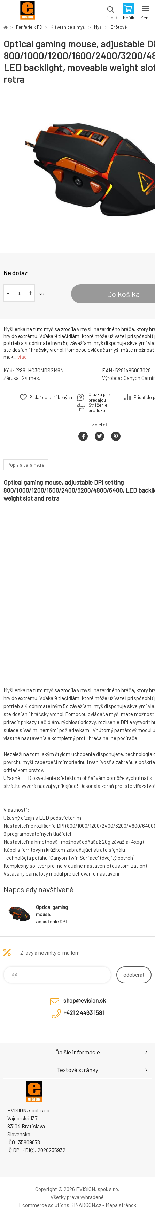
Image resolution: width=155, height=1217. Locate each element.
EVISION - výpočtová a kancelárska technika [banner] (27, 12)
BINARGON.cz (85, 1205)
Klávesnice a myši (68, 27)
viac (22, 357)
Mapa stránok (121, 1205)
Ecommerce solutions (44, 1205)
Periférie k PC (29, 27)
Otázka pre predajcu (99, 397)
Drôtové (119, 27)
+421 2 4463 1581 (83, 1012)
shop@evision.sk (84, 1000)
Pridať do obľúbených (50, 397)
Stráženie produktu (97, 407)
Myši (98, 27)
